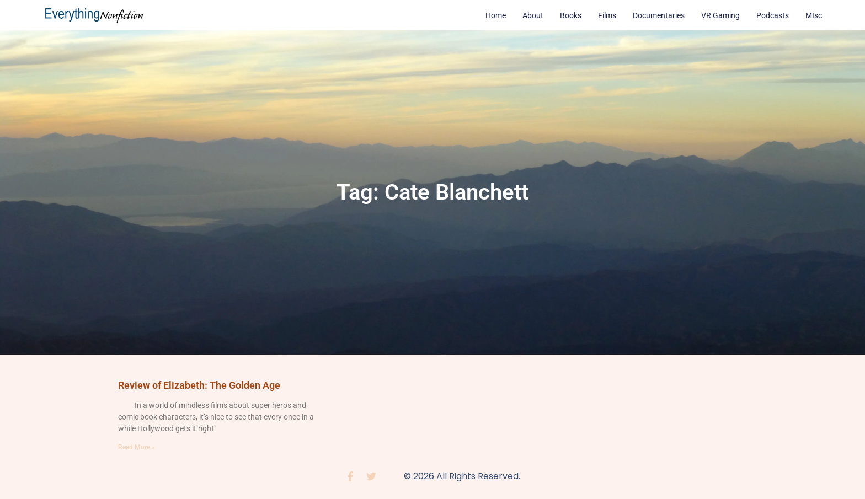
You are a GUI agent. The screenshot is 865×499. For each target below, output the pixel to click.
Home (495, 15)
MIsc (813, 15)
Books (570, 15)
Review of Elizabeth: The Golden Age (199, 385)
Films (607, 15)
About (532, 15)
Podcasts (772, 15)
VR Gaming (720, 15)
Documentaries (659, 15)
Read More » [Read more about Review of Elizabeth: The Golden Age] (136, 447)
